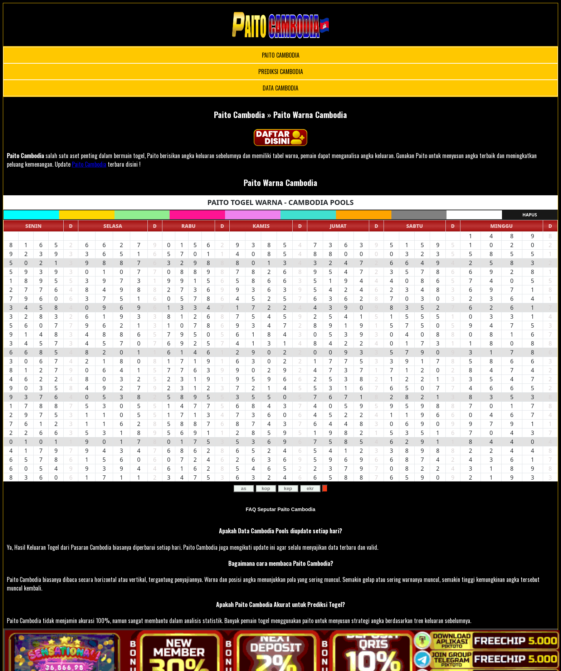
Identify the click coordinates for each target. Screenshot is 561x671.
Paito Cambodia (25, 155)
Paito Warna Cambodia (280, 182)
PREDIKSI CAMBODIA (280, 71)
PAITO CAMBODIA (280, 55)
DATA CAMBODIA (280, 88)
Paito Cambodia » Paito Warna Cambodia (280, 114)
